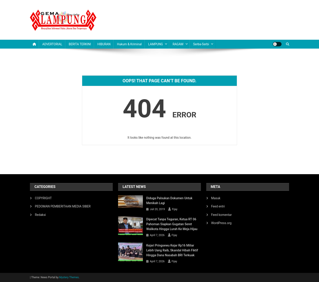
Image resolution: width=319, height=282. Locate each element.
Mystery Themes (69, 277)
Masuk (215, 198)
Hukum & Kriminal (129, 44)
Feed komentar (221, 215)
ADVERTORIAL (52, 44)
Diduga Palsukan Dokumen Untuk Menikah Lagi (169, 200)
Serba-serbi (201, 44)
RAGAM (178, 44)
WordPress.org (221, 223)
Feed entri (218, 206)
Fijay (174, 209)
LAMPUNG (155, 44)
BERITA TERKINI (80, 44)
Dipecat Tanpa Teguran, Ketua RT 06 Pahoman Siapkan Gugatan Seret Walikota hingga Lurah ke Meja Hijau (171, 224)
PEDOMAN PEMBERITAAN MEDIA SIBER (62, 206)
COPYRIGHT (43, 198)
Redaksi (40, 215)
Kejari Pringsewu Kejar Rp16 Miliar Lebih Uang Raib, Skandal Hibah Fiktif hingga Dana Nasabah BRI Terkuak (172, 250)
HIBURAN (104, 44)
